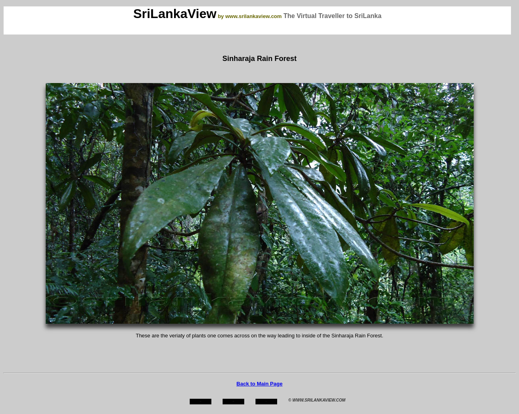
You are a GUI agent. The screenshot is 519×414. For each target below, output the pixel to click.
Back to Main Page (260, 384)
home (200, 401)
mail (266, 401)
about (233, 401)
